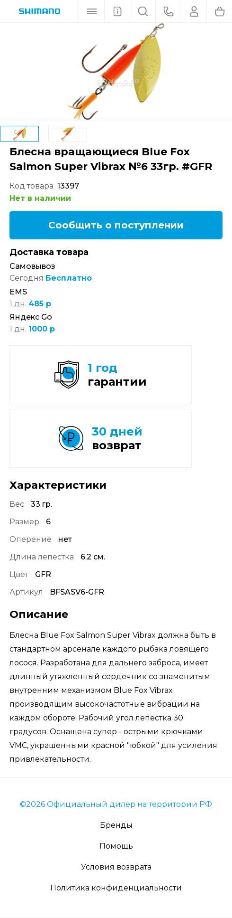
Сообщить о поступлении (116, 225)
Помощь (116, 846)
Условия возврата (116, 866)
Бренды (116, 825)
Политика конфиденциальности (116, 887)
